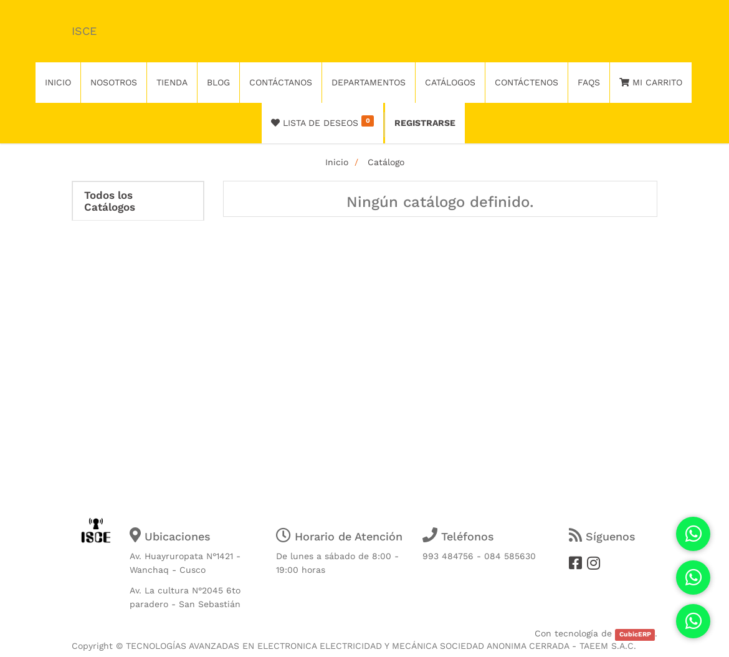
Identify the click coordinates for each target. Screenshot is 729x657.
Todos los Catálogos (109, 201)
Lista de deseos (322, 121)
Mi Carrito (650, 82)
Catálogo (386, 162)
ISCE (84, 30)
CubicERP (635, 634)
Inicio (336, 162)
